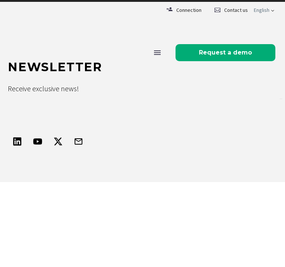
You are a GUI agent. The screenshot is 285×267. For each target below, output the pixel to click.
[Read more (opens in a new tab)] (184, 10)
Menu (157, 52)
